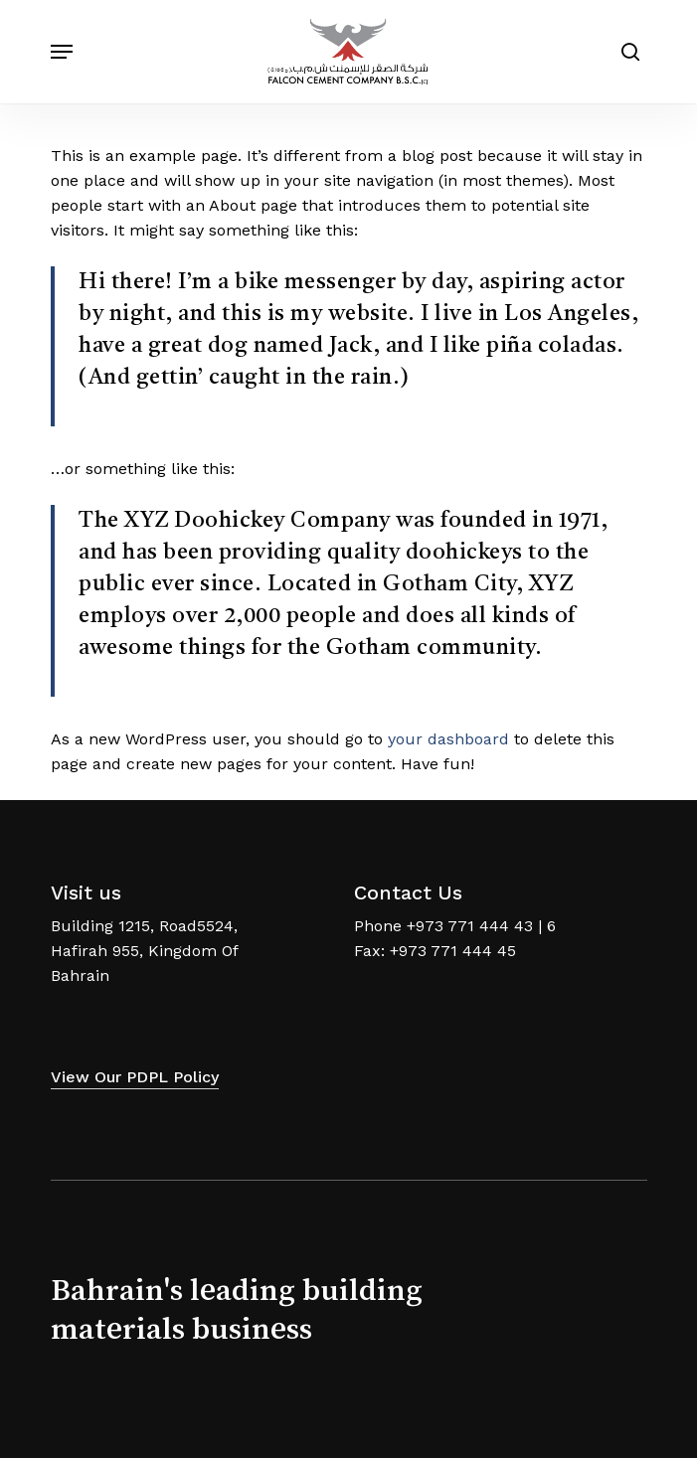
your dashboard (448, 738)
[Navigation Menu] (62, 52)
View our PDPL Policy (135, 1076)
